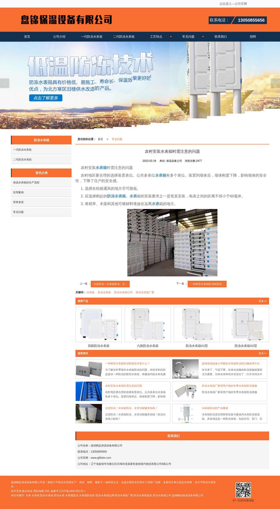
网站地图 (38, 491)
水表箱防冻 (71, 495)
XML (47, 491)
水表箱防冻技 (87, 495)
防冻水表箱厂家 (145, 292)
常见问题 (188, 36)
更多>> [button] (263, 301)
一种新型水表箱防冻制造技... (207, 284)
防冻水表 (59, 495)
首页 (27, 36)
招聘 (253, 36)
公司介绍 (59, 36)
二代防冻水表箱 (124, 36)
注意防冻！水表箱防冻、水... (110, 284)
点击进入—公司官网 (233, 3)
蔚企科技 (27, 491)
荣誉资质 (18, 202)
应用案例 (18, 192)
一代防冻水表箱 (91, 36)
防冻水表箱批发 (143, 495)
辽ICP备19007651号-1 (72, 491)
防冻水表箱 (104, 292)
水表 (28, 495)
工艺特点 (156, 36)
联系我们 (221, 36)
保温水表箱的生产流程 (26, 182)
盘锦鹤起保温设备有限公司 (187, 495)
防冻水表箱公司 (123, 292)
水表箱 (90, 292)
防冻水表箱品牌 (105, 495)
